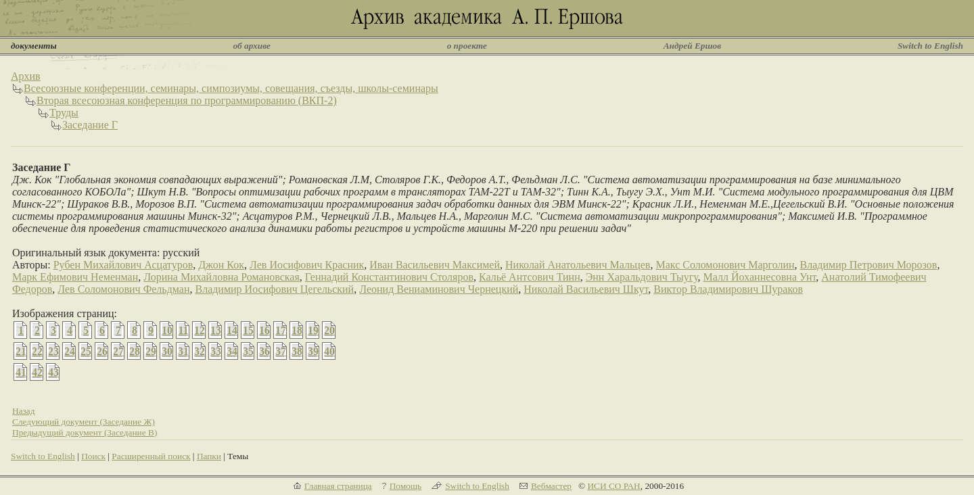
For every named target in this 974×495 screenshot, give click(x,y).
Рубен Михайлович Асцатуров (123, 264)
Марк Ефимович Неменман (75, 277)
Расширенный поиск (151, 456)
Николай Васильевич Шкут (586, 289)
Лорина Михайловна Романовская (221, 277)
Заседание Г (90, 125)
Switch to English (930, 46)
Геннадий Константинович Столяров (389, 277)
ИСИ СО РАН (613, 486)
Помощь (405, 486)
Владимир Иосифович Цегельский (274, 289)
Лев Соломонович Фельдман (123, 289)
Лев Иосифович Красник (307, 264)
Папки (209, 456)
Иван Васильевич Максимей (434, 264)
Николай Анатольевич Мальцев (577, 264)
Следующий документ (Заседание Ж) (83, 422)
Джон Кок (221, 264)
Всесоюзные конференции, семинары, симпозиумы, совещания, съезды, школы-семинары (231, 88)
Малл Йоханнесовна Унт (759, 277)
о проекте (467, 46)
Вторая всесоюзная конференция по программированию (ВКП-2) (187, 100)
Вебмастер (551, 486)
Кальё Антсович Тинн (529, 277)
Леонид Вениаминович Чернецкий (438, 289)
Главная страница (338, 486)
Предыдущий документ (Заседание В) (84, 432)
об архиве (252, 46)
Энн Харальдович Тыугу (642, 277)
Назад (23, 411)
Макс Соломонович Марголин (724, 264)
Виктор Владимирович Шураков (728, 289)
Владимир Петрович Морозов (868, 264)
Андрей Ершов (693, 46)
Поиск (93, 456)
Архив (26, 76)
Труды (63, 112)
